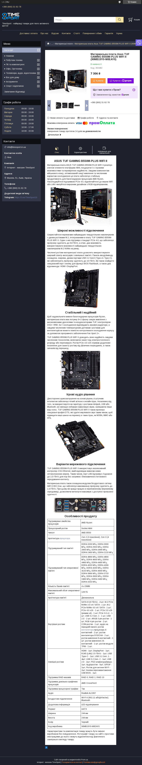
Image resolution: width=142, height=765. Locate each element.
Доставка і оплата (29, 33)
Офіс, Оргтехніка (14, 69)
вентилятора (87, 630)
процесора (65, 538)
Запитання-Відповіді (14, 91)
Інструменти (12, 82)
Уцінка (119, 33)
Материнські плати (64, 44)
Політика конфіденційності (94, 762)
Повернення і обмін (92, 33)
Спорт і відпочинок (15, 86)
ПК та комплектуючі (15, 64)
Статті (77, 33)
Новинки (10, 56)
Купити (99, 81)
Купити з (122, 81)
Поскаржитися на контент (72, 762)
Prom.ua (84, 760)
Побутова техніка (14, 60)
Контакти (66, 33)
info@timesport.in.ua (16, 147)
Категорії (8, 50)
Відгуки (55, 33)
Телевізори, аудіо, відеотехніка (21, 73)
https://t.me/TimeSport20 (26, 197)
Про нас (44, 33)
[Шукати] (120, 19)
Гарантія (109, 33)
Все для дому (12, 77)
